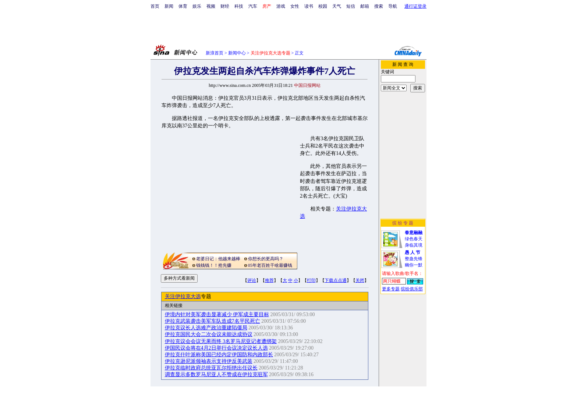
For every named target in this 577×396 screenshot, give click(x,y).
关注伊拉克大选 (183, 296)
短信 (350, 6)
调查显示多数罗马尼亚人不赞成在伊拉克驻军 (216, 374)
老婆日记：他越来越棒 (218, 258)
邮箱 (364, 6)
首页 (155, 6)
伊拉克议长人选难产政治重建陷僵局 (206, 327)
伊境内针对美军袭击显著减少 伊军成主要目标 (217, 314)
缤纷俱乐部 (412, 288)
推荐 (269, 280)
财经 (224, 6)
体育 (182, 6)
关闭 (359, 280)
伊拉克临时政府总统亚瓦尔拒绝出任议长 (211, 368)
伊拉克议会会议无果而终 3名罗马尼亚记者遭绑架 (221, 341)
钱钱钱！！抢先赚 (213, 265)
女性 (294, 6)
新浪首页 (214, 53)
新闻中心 (237, 53)
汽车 (252, 6)
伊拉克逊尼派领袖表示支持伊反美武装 (208, 361)
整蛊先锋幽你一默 (413, 259)
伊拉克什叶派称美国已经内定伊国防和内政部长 (219, 354)
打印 (311, 280)
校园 (322, 6)
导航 (392, 6)
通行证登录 (415, 6)
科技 (238, 6)
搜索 (378, 6)
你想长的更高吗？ (265, 258)
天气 (336, 6)
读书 (308, 6)
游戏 (280, 6)
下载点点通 (336, 280)
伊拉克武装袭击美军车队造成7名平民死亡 (212, 321)
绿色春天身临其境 (413, 239)
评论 (251, 280)
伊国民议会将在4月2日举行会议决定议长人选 (216, 348)
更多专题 (391, 288)
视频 (210, 6)
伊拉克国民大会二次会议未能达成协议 (208, 334)
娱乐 (196, 6)
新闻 (168, 6)
